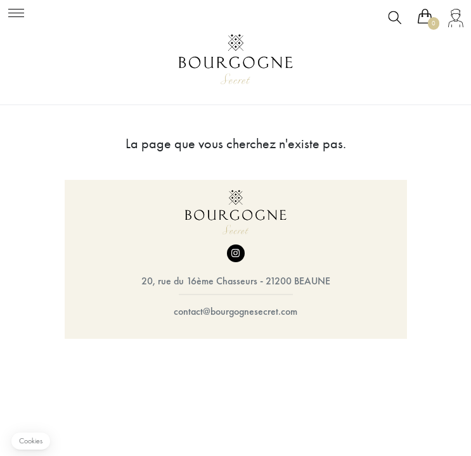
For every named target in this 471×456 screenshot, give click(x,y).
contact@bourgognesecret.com (235, 311)
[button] (30, 441)
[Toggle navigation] (16, 11)
